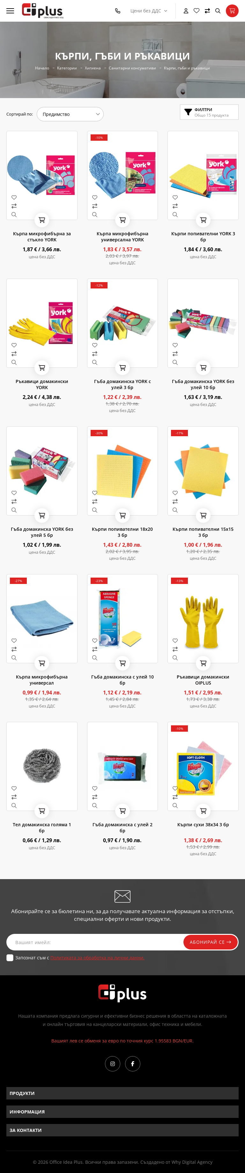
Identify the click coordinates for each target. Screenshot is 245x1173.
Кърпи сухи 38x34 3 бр (203, 824)
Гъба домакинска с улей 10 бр (122, 680)
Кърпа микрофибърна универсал (42, 680)
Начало (42, 68)
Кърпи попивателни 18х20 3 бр (122, 532)
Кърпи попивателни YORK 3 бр (203, 237)
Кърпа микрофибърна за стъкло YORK (42, 237)
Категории (67, 68)
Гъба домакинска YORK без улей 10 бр (203, 384)
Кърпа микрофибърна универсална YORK (122, 237)
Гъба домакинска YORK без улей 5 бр (42, 532)
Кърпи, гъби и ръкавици (187, 68)
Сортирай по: (19, 114)
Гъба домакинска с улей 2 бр (122, 827)
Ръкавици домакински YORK (42, 384)
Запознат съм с (80, 957)
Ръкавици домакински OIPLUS (203, 680)
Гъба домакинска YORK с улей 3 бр (122, 384)
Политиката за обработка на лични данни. (97, 958)
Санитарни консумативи (132, 68)
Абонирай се (210, 942)
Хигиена (93, 68)
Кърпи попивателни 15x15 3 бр (203, 532)
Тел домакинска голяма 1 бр (42, 827)
